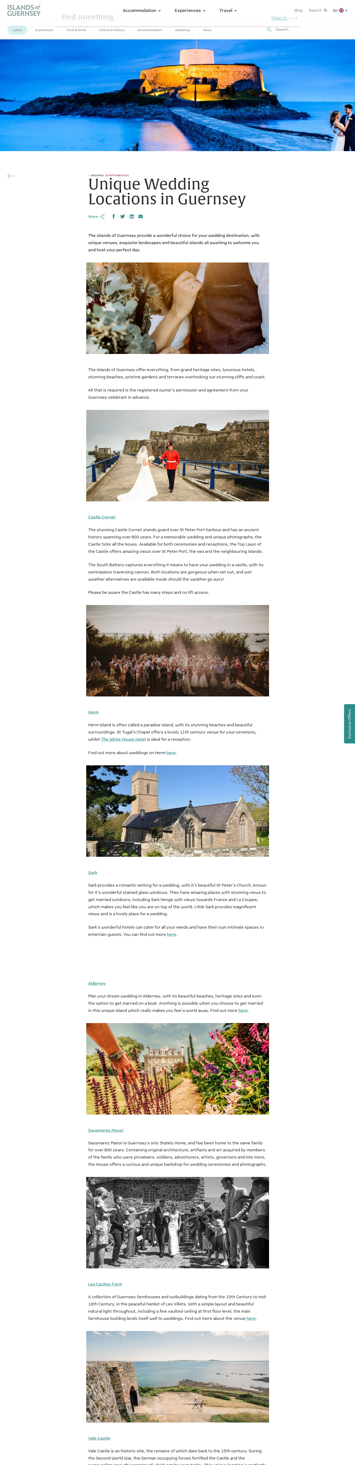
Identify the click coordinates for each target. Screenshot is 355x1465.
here (171, 752)
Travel (228, 10)
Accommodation (142, 10)
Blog (298, 10)
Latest (17, 30)
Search (318, 10)
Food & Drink (76, 30)
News (207, 30)
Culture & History (112, 30)
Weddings (182, 30)
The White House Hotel (123, 739)
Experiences (190, 10)
